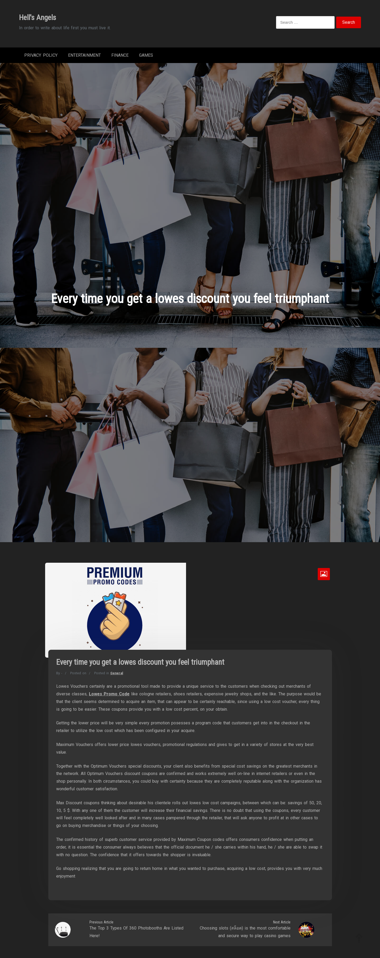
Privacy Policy (41, 55)
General (116, 673)
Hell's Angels (37, 17)
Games (146, 55)
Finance (120, 55)
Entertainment (84, 55)
